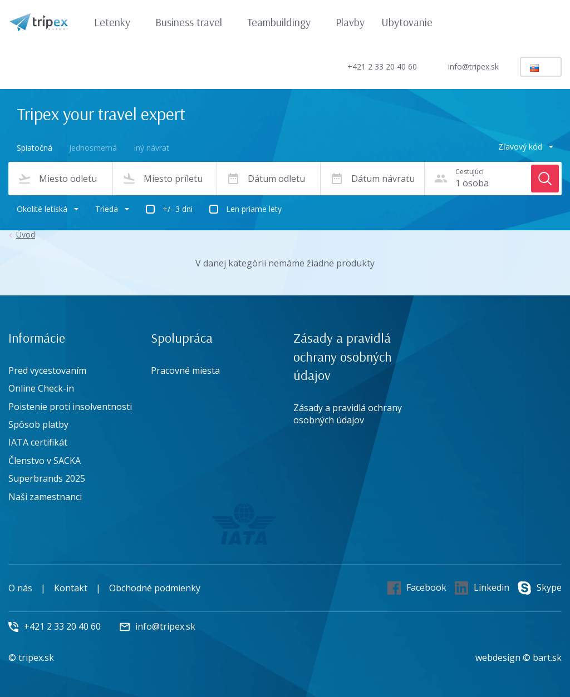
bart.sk (547, 657)
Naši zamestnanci (45, 497)
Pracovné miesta (185, 370)
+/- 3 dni (178, 209)
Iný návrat (151, 147)
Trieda (112, 209)
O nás (20, 588)
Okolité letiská (47, 209)
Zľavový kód (525, 146)
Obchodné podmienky (154, 588)
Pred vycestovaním (47, 370)
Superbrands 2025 (46, 478)
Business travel (194, 22)
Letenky (117, 22)
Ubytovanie (407, 22)
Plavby (350, 22)
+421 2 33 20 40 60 (372, 66)
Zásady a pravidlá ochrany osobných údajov (347, 414)
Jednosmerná (93, 147)
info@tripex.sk (464, 66)
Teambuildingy (284, 22)
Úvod (25, 235)
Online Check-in (41, 388)
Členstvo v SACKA (44, 460)
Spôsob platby (38, 424)
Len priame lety (254, 209)
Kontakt (70, 588)
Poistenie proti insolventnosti (70, 407)
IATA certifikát (37, 442)
